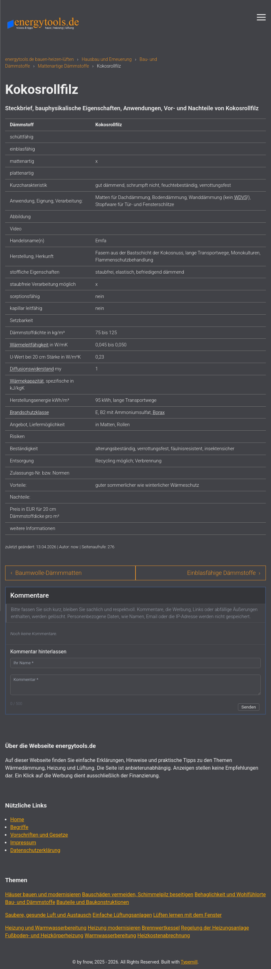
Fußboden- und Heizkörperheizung (44, 935)
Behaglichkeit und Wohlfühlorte (230, 894)
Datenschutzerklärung (35, 850)
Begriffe (19, 827)
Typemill (189, 962)
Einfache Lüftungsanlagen (122, 915)
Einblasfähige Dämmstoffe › (223, 572)
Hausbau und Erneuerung (107, 59)
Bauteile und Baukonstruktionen (93, 902)
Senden (248, 706)
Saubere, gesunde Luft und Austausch (48, 915)
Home (17, 819)
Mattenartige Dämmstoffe (63, 66)
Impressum (23, 843)
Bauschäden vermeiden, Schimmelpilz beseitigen (138, 894)
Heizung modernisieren (114, 928)
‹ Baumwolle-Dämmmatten (46, 572)
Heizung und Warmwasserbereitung (45, 928)
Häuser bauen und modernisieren (43, 894)
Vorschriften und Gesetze (39, 835)
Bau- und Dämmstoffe (30, 902)
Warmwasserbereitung (110, 935)
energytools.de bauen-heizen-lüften (39, 59)
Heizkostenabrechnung (163, 935)
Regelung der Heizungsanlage (215, 928)
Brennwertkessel (161, 928)
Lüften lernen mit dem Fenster (187, 915)
